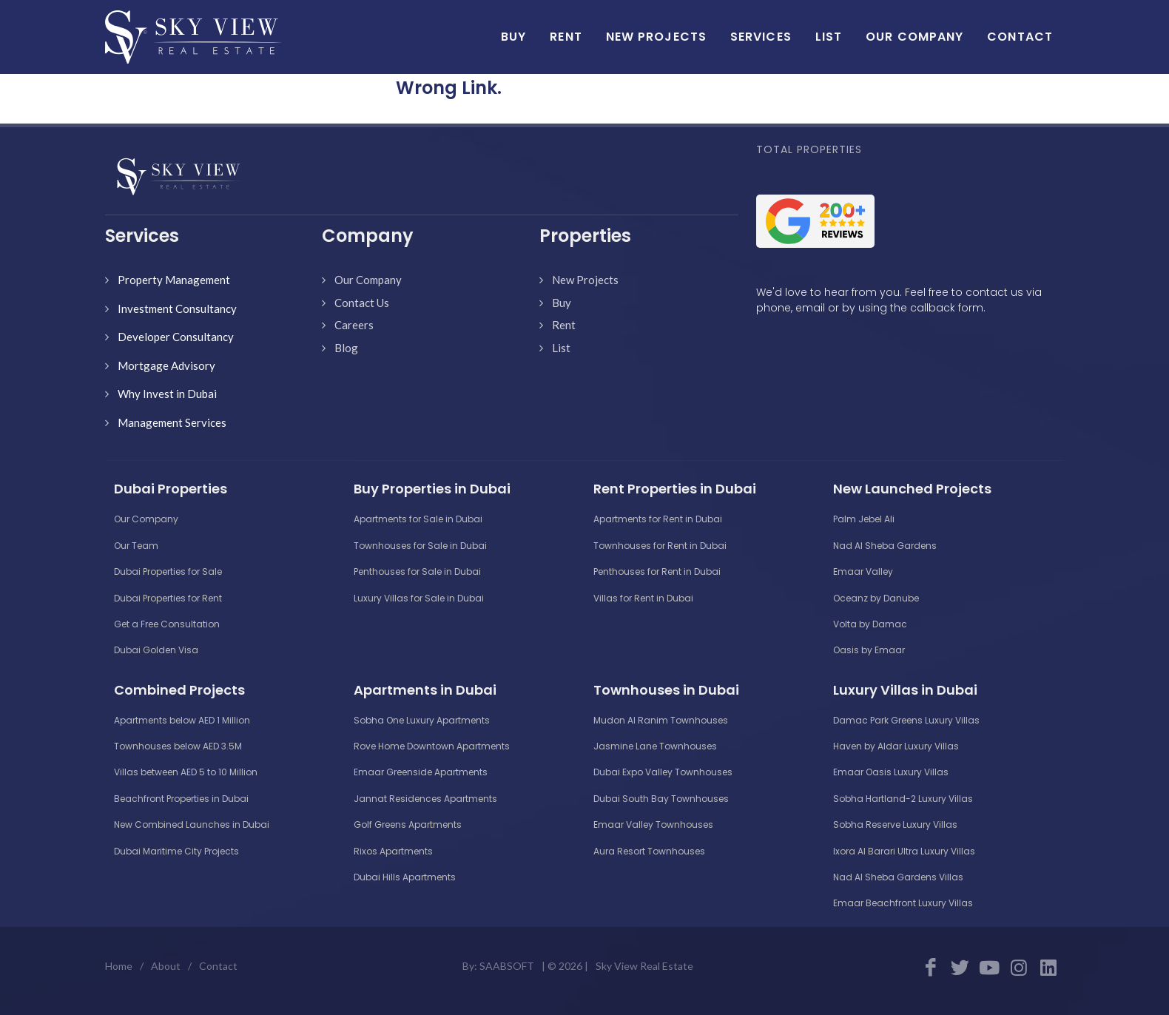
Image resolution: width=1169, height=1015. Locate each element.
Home (118, 966)
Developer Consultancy (176, 336)
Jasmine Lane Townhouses (655, 746)
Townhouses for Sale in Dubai (420, 545)
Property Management (174, 279)
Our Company (368, 279)
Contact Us (361, 302)
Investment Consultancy (177, 308)
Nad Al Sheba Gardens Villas (898, 877)
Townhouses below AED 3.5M (178, 746)
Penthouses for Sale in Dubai (417, 571)
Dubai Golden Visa (156, 650)
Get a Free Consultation (167, 624)
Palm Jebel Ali (864, 519)
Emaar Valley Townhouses (653, 824)
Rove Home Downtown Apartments (432, 746)
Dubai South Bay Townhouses (661, 798)
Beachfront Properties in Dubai (181, 798)
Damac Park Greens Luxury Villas (906, 720)
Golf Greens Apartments (408, 824)
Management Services (172, 422)
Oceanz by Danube (876, 598)
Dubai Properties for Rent (168, 598)
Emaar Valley (863, 571)
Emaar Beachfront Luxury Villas (903, 903)
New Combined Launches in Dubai (191, 824)
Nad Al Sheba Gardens (885, 545)
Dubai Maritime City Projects (176, 851)
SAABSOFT (506, 966)
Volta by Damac (870, 624)
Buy (561, 302)
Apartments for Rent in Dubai (657, 519)
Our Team (136, 545)
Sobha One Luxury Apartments (422, 720)
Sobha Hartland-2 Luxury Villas (903, 798)
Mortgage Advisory (166, 365)
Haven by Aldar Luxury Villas (896, 746)
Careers (354, 324)
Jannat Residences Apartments (425, 798)
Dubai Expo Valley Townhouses (662, 772)
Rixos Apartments (393, 851)
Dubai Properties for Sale (168, 571)
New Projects (585, 279)
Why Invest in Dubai (167, 393)
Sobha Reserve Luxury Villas (895, 824)
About (166, 966)
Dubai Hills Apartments (405, 877)
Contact (218, 966)
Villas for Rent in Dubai (643, 598)
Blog (346, 347)
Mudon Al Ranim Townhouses (660, 720)
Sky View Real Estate (644, 966)
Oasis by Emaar (869, 650)
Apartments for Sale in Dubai (418, 519)
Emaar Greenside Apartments (421, 772)
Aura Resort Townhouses (649, 851)
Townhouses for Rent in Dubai (660, 545)
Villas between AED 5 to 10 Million (185, 772)
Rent (564, 324)
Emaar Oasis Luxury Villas (891, 772)
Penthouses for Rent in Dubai (657, 571)
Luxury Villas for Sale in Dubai (419, 598)
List (561, 347)
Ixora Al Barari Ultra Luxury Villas (904, 851)
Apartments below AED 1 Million (182, 720)
